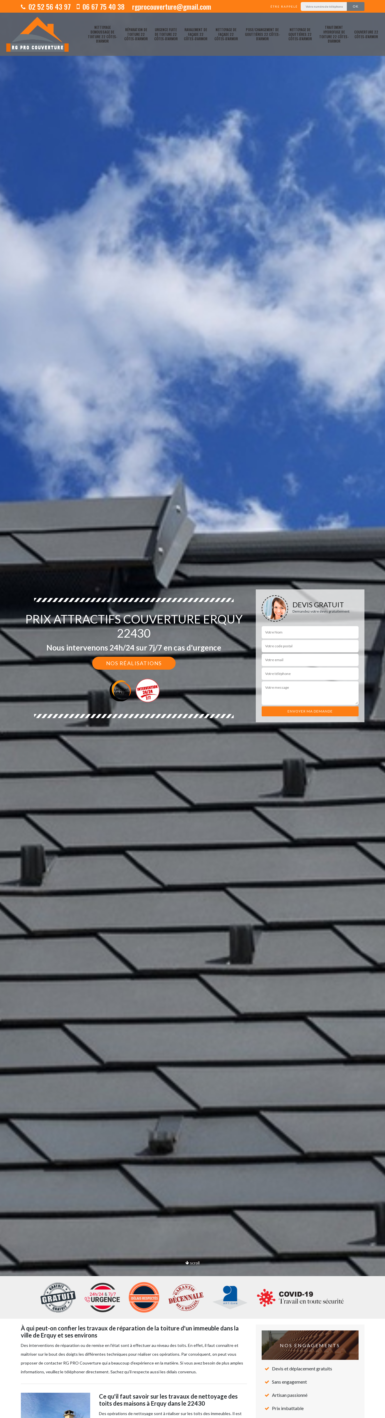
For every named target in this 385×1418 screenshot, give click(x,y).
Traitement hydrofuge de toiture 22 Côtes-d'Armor (334, 34)
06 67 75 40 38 (101, 6)
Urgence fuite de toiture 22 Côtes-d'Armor (166, 34)
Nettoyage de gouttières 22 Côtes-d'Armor (300, 34)
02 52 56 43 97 (46, 6)
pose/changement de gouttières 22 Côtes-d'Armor (262, 34)
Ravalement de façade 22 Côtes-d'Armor (195, 34)
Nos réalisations (134, 663)
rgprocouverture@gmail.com (170, 6)
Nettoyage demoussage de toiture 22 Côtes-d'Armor (102, 34)
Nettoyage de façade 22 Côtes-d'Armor (226, 34)
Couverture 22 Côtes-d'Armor (366, 34)
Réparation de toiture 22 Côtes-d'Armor (136, 34)
